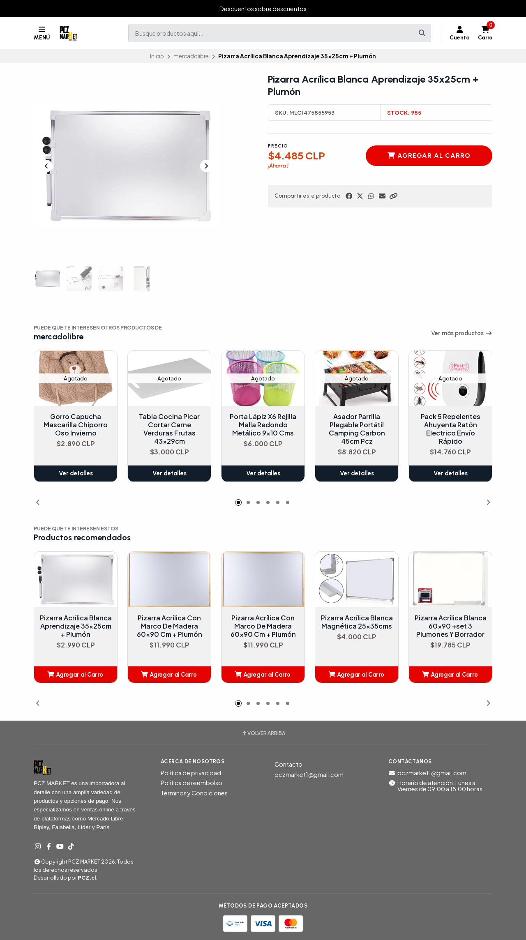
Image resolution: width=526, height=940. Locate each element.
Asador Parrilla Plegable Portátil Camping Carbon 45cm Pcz (357, 429)
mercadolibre (191, 56)
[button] (393, 196)
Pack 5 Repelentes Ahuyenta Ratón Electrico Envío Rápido (450, 429)
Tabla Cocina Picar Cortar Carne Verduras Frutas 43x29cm (169, 429)
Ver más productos (461, 333)
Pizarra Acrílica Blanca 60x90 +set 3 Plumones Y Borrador (451, 626)
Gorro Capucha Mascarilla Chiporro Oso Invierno (76, 425)
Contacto (288, 764)
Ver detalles (76, 473)
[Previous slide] (46, 166)
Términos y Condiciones (194, 793)
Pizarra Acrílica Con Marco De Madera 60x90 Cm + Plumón (169, 626)
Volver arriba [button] (263, 733)
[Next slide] (206, 166)
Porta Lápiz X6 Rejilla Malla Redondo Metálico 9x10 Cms (263, 425)
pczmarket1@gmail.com (309, 774)
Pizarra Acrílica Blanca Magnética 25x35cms (357, 622)
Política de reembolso (191, 783)
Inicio (157, 56)
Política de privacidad (191, 773)
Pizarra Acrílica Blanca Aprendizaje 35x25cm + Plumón (76, 626)
